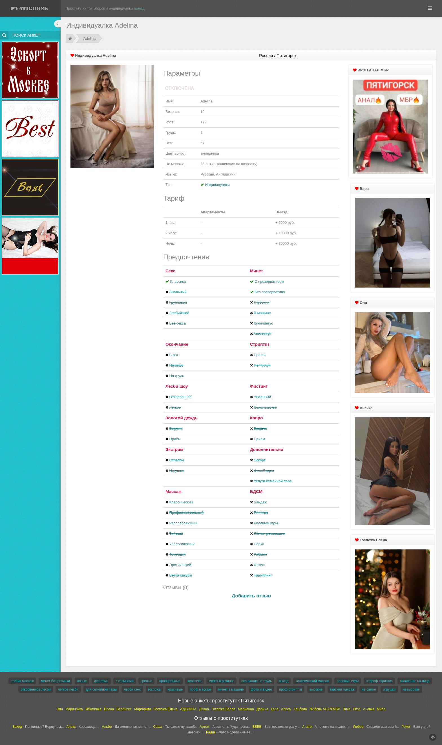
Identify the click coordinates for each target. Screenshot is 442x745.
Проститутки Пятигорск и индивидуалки (99, 8)
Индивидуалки (217, 185)
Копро (256, 417)
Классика (178, 281)
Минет (256, 270)
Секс (170, 270)
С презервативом (269, 281)
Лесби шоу (176, 386)
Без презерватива (270, 292)
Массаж (173, 491)
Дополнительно (266, 449)
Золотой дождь (181, 417)
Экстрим (174, 449)
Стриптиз (260, 344)
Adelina (89, 38)
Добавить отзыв (251, 596)
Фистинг (259, 386)
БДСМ (256, 491)
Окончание (176, 344)
